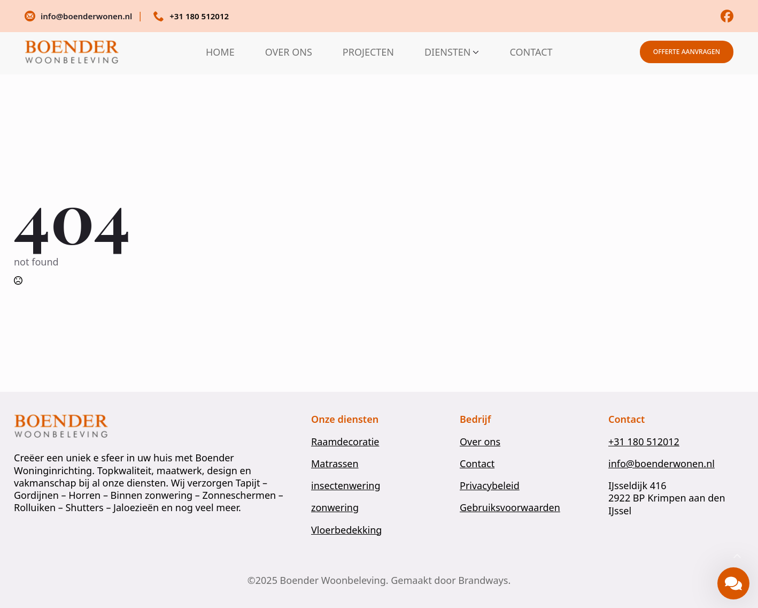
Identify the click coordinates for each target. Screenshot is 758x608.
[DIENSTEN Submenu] (474, 52)
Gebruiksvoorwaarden (510, 507)
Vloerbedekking (346, 530)
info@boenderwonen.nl (661, 464)
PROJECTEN (368, 52)
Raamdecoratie (345, 442)
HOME (220, 52)
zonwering (335, 507)
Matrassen (335, 464)
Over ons (480, 442)
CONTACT (530, 52)
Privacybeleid (490, 486)
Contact (477, 464)
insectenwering (346, 486)
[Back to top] (737, 556)
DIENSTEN (447, 52)
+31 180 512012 (643, 442)
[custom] (727, 16)
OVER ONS (288, 52)
